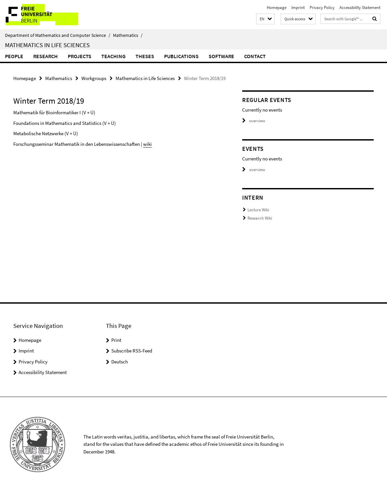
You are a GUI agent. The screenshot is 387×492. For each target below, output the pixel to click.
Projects (79, 56)
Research (45, 56)
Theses (145, 56)
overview (253, 121)
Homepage (276, 7)
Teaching (113, 56)
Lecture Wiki (258, 210)
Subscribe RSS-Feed (131, 350)
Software (221, 56)
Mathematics (128, 35)
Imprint (298, 7)
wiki (147, 144)
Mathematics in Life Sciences (47, 45)
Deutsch (119, 361)
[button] (265, 19)
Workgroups (93, 78)
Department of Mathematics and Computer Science (57, 35)
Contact (255, 56)
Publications (181, 56)
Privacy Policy (322, 7)
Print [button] (116, 340)
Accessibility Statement (359, 7)
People (14, 56)
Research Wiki (259, 218)
